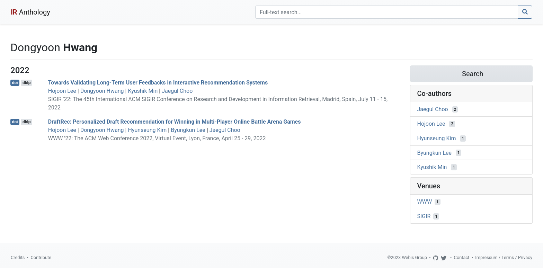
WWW (424, 201)
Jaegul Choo (177, 91)
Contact (462, 257)
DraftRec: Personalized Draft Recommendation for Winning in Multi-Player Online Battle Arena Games (174, 121)
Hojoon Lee (62, 91)
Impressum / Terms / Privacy (503, 257)
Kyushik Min (143, 91)
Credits (18, 257)
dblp (26, 82)
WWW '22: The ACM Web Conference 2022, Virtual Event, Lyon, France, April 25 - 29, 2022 (157, 138)
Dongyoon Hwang (102, 91)
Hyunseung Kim (147, 130)
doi (15, 82)
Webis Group (414, 257)
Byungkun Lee (188, 130)
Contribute (40, 257)
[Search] (386, 12)
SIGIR (424, 216)
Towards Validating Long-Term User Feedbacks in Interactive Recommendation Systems (158, 82)
